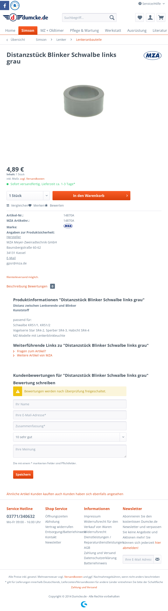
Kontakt (50, 537)
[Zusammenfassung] (69, 426)
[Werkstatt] (113, 30)
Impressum (92, 516)
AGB (87, 547)
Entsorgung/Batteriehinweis (63, 532)
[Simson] (27, 30)
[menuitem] (89, 19)
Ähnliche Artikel (18, 494)
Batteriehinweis (95, 563)
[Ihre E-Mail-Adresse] (69, 415)
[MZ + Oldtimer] (52, 30)
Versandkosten (73, 577)
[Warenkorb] (161, 17)
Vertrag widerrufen (59, 527)
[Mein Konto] (150, 17)
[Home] (10, 30)
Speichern (23, 474)
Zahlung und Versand (100, 553)
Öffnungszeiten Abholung (56, 519)
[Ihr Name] (69, 404)
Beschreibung (17, 286)
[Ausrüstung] (137, 30)
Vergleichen (17, 205)
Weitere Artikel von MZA (32, 355)
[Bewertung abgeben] (69, 437)
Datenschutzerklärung (100, 558)
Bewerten (54, 205)
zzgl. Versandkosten (32, 179)
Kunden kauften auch (46, 494)
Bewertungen (41, 286)
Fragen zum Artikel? (29, 351)
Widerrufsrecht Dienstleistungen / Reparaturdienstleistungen (102, 537)
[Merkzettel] (139, 17)
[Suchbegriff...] (89, 17)
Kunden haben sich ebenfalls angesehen (93, 494)
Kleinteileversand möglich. (22, 277)
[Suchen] (112, 17)
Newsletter (53, 542)
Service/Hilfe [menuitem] (150, 4)
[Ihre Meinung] (69, 451)
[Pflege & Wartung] (84, 30)
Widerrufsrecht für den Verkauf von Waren (101, 524)
